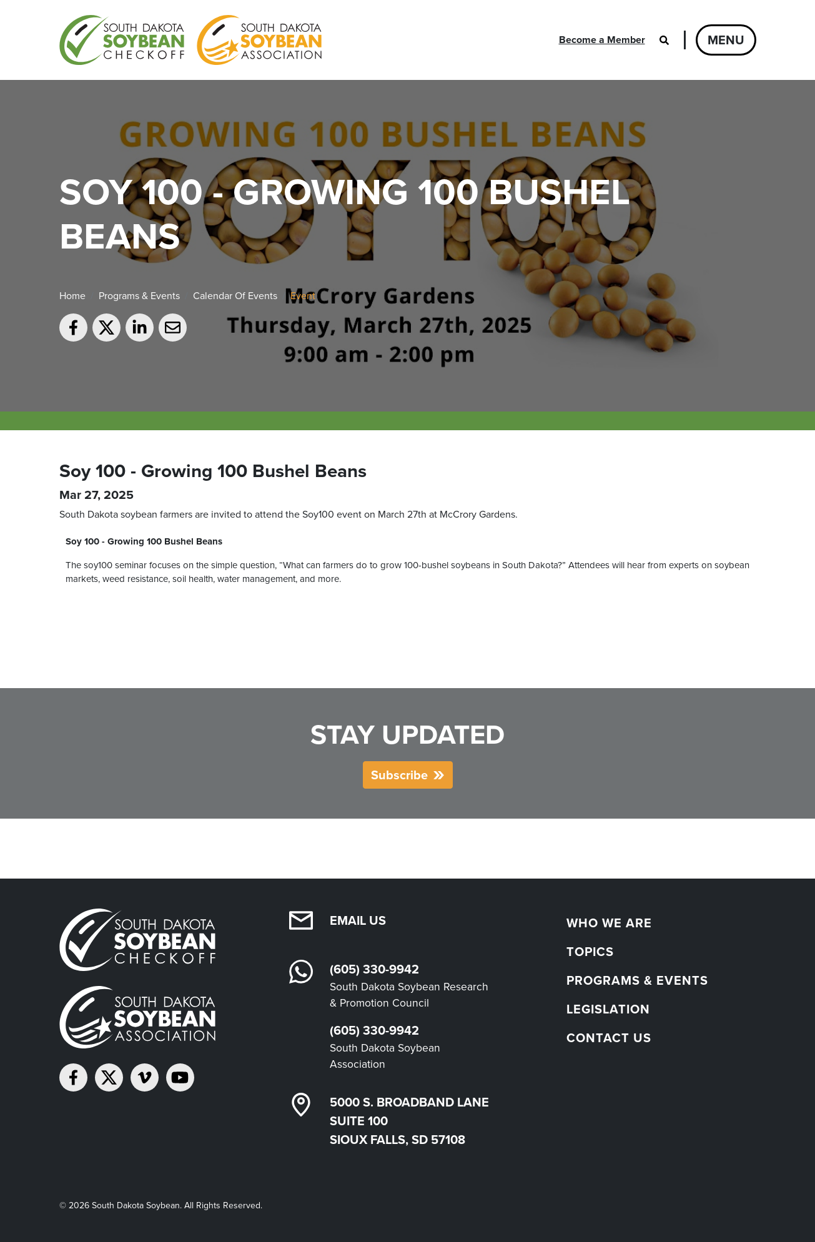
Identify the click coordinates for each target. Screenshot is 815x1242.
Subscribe (399, 775)
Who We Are (609, 923)
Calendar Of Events (235, 295)
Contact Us (608, 1037)
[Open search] (664, 40)
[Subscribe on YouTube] (180, 1077)
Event (302, 295)
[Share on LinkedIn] (140, 327)
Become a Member (602, 39)
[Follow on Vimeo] (145, 1077)
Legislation (608, 1009)
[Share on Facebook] (73, 327)
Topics (590, 951)
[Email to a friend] (173, 327)
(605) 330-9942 (374, 969)
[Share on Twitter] (106, 327)
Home (72, 295)
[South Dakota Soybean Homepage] (190, 40)
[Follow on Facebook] (73, 1077)
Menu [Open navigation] (726, 40)
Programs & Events (139, 295)
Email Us (358, 920)
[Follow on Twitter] (109, 1077)
